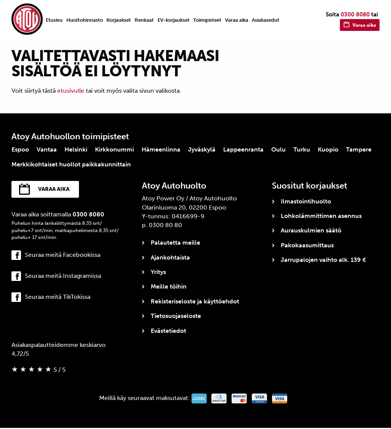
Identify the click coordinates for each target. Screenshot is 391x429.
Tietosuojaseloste (176, 315)
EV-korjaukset (174, 20)
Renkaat (144, 20)
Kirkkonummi (114, 149)
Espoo (20, 149)
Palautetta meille (175, 242)
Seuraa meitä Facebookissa (62, 256)
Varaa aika (236, 20)
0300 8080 (355, 14)
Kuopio (328, 149)
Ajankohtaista (170, 257)
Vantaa (47, 149)
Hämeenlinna (161, 149)
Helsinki (75, 149)
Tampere (359, 149)
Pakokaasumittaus (307, 245)
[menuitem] (54, 19)
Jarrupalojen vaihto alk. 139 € (323, 259)
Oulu (278, 149)
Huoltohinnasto (84, 20)
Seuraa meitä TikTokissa (57, 298)
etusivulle (70, 90)
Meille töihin (169, 286)
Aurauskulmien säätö (311, 230)
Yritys (158, 272)
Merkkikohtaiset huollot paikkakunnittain (71, 164)
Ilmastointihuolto (306, 201)
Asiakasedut (265, 20)
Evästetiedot (168, 330)
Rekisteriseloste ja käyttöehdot (195, 301)
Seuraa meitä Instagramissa (63, 277)
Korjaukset (118, 20)
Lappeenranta (243, 149)
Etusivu (54, 20)
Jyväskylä (202, 149)
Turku (301, 149)
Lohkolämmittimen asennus (321, 215)
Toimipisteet (207, 20)
